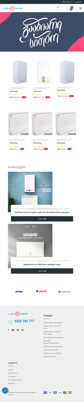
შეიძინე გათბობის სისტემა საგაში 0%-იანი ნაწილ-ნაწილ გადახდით (42, 212)
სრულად (42, 219)
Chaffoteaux (14, 91)
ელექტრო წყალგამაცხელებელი (51, 342)
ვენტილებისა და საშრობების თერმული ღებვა (42, 264)
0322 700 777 (24, 321)
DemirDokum (61, 90)
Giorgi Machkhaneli (23, 392)
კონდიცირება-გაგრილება (53, 322)
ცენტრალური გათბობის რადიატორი (52, 333)
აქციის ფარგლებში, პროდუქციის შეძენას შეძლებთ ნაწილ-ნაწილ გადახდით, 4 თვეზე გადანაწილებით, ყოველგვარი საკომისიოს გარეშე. (42, 209)
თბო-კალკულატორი (15, 380)
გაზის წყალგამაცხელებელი (54, 337)
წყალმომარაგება (50, 356)
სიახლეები (12, 376)
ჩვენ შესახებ (12, 373)
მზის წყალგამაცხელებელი (53, 346)
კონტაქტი (11, 383)
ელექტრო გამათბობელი (52, 353)
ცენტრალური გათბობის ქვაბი (52, 327)
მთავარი (11, 370)
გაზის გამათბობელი (51, 350)
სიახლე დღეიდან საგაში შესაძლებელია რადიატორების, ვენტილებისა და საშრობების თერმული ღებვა (42, 261)
